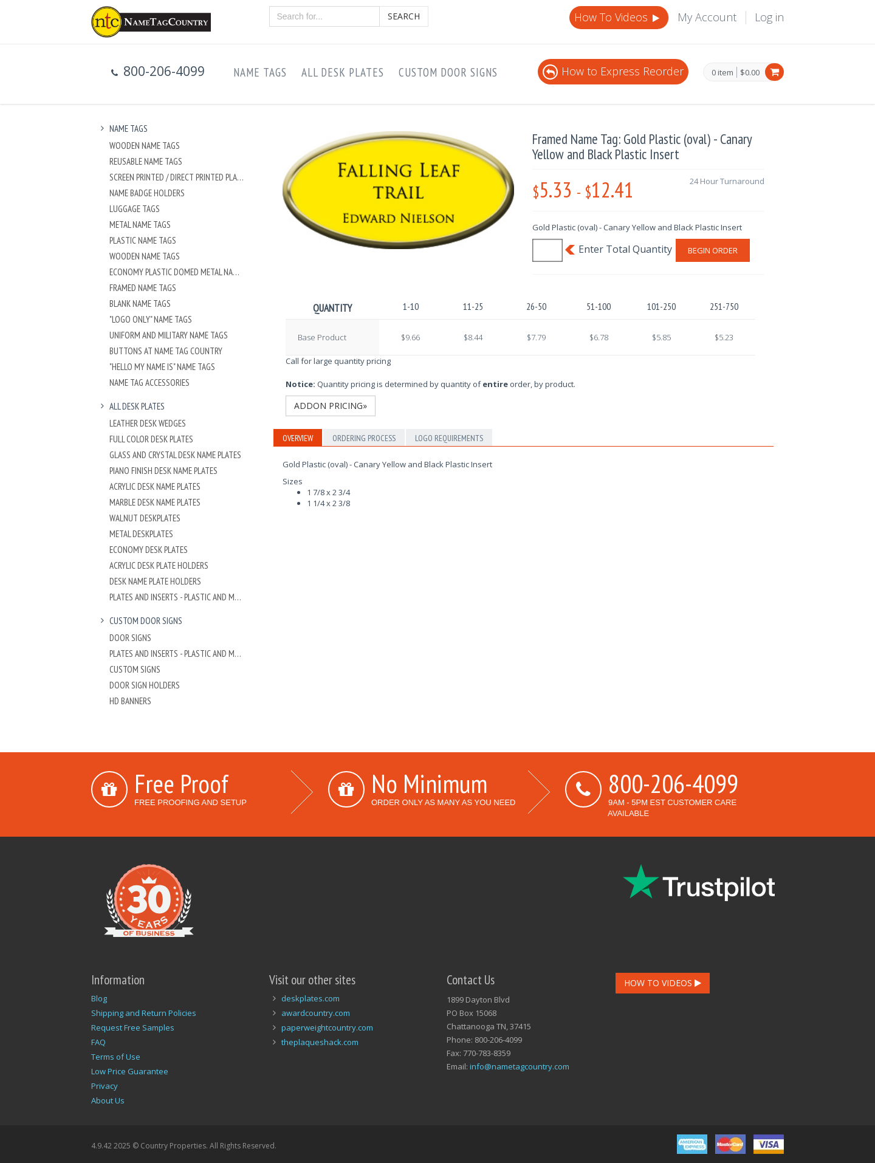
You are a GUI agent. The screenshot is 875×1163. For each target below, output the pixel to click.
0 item (722, 73)
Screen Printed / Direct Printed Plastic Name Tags (177, 177)
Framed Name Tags (142, 287)
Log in (769, 17)
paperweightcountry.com (327, 1027)
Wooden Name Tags (144, 145)
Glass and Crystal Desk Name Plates (175, 455)
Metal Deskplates (141, 534)
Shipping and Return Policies (143, 1012)
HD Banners (130, 701)
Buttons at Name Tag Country (165, 351)
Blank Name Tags (140, 303)
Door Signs (130, 637)
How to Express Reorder (613, 71)
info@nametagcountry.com (519, 1066)
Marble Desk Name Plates (155, 502)
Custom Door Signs (448, 72)
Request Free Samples (132, 1027)
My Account (707, 17)
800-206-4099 (673, 783)
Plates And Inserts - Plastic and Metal (177, 597)
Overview (298, 438)
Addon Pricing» (330, 405)
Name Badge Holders (147, 193)
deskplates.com (310, 998)
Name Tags (260, 72)
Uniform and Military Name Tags (168, 335)
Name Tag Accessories (149, 382)
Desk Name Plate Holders (155, 581)
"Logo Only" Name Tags (150, 319)
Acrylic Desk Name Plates (155, 486)
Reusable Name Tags (145, 161)
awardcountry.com (315, 1012)
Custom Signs (134, 669)
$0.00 (750, 72)
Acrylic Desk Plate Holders (158, 565)
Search (404, 16)
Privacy (104, 1085)
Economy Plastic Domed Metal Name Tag (177, 272)
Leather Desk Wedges (147, 423)
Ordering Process (364, 438)
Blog (99, 998)
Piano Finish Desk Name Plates (163, 470)
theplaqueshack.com (320, 1042)
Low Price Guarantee (129, 1071)
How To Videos (618, 17)
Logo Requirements (449, 438)
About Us (108, 1100)
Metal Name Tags (140, 224)
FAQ (98, 1042)
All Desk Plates (342, 72)
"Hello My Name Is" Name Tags (162, 366)
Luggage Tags (134, 208)
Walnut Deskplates (144, 518)
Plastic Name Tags (142, 240)
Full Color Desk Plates (151, 439)
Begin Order (713, 250)
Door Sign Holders (144, 685)
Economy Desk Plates (148, 549)
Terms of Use (115, 1056)
